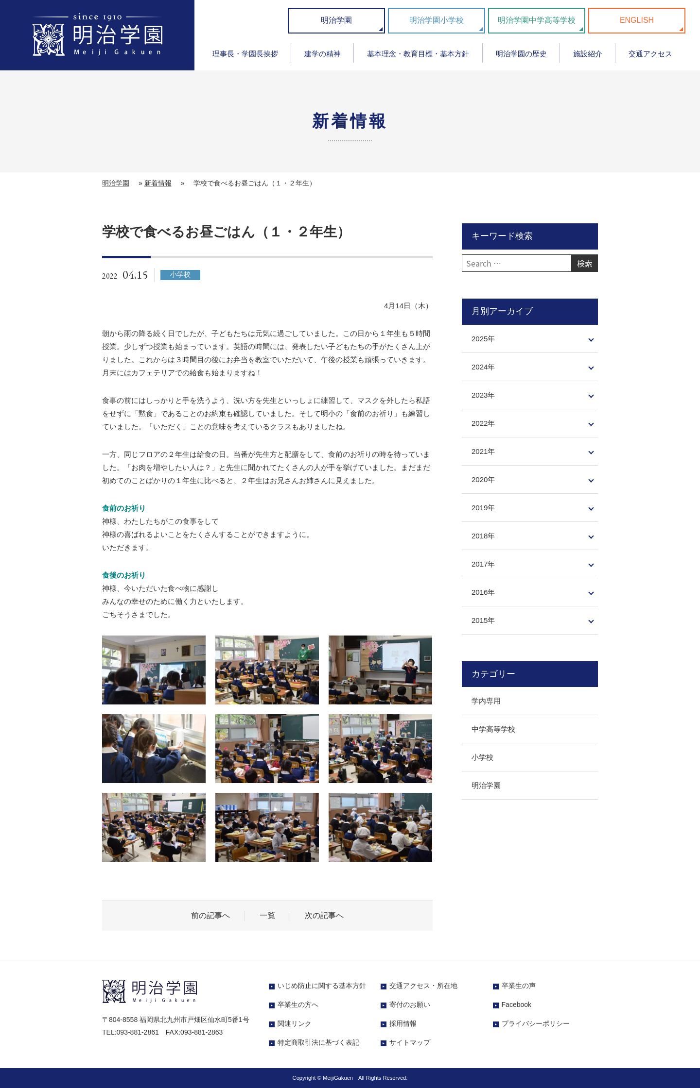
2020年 (483, 479)
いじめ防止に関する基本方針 (322, 985)
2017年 (483, 564)
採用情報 (403, 1023)
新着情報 (158, 183)
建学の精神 (322, 54)
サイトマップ (409, 1042)
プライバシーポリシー (536, 1023)
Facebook (516, 1004)
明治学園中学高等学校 (537, 20)
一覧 (267, 915)
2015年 (483, 620)
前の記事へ (210, 915)
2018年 (483, 536)
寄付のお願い (409, 1004)
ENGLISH (637, 20)
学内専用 (486, 701)
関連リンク (295, 1023)
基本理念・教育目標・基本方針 (418, 54)
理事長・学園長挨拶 (245, 54)
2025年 (483, 339)
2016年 (483, 592)
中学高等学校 (493, 729)
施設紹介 (587, 54)
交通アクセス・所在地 (423, 985)
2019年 (483, 507)
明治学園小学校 (436, 20)
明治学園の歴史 (521, 54)
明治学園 (336, 20)
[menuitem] (245, 57)
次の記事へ (324, 915)
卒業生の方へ (298, 1004)
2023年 (483, 395)
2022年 (483, 423)
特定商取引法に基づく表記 (318, 1042)
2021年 (483, 451)
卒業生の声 (519, 985)
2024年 (483, 367)
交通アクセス (650, 54)
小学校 (482, 757)
